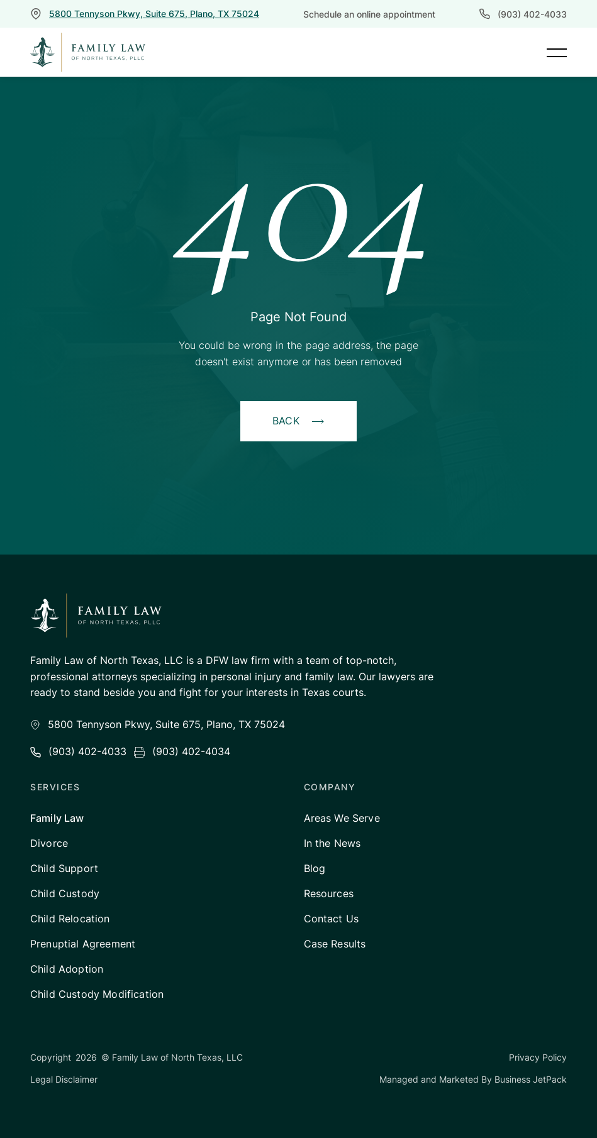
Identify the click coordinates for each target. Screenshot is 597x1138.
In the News (332, 843)
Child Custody (64, 893)
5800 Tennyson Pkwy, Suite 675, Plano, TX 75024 (154, 13)
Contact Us (331, 918)
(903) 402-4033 (532, 14)
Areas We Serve (342, 818)
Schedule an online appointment (369, 14)
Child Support (64, 868)
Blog (315, 868)
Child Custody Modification (97, 994)
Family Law (57, 818)
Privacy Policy (538, 1057)
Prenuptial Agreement (82, 943)
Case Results (335, 943)
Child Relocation (70, 918)
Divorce (49, 843)
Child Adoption (66, 969)
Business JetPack (530, 1079)
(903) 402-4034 (191, 751)
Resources (329, 893)
